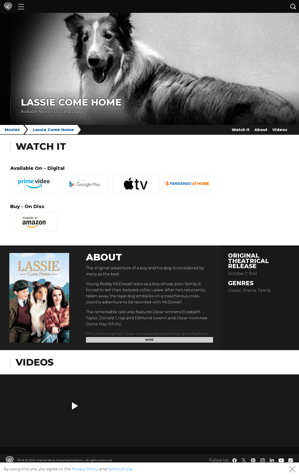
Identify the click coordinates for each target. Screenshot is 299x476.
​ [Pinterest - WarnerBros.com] (253, 460)
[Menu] (21, 6)
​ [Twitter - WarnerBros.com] (244, 460)
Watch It (240, 130)
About (260, 130)
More (149, 339)
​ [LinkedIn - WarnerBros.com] (272, 460)
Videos (279, 130)
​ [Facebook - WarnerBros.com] (234, 460)
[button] (75, 406)
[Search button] (293, 6)
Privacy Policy (85, 469)
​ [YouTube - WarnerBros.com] (281, 460)
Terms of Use (120, 469)
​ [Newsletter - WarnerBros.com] (290, 460)
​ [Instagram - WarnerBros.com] (262, 460)
